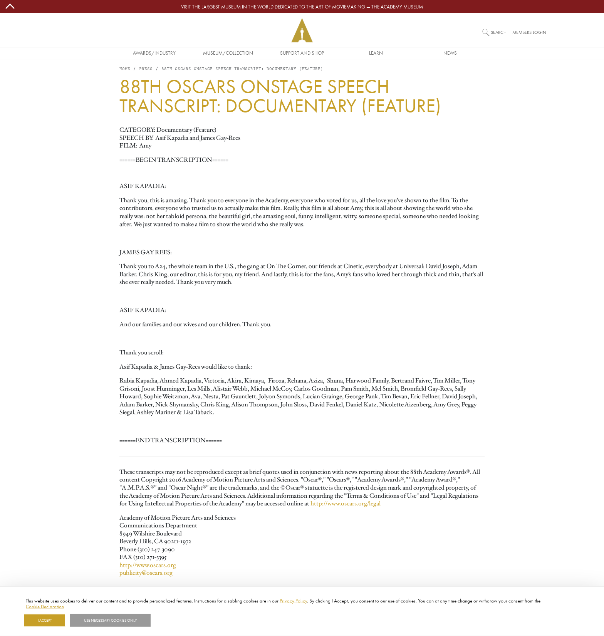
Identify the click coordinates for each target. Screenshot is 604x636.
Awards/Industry (154, 53)
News (450, 53)
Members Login (529, 32)
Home (124, 69)
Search (499, 32)
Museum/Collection (228, 53)
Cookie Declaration (45, 606)
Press (146, 69)
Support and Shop (302, 53)
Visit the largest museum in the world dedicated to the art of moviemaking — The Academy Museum (302, 6)
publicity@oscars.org (146, 573)
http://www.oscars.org (147, 565)
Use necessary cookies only (110, 620)
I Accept (45, 620)
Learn (376, 53)
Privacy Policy (293, 600)
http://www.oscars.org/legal (345, 503)
